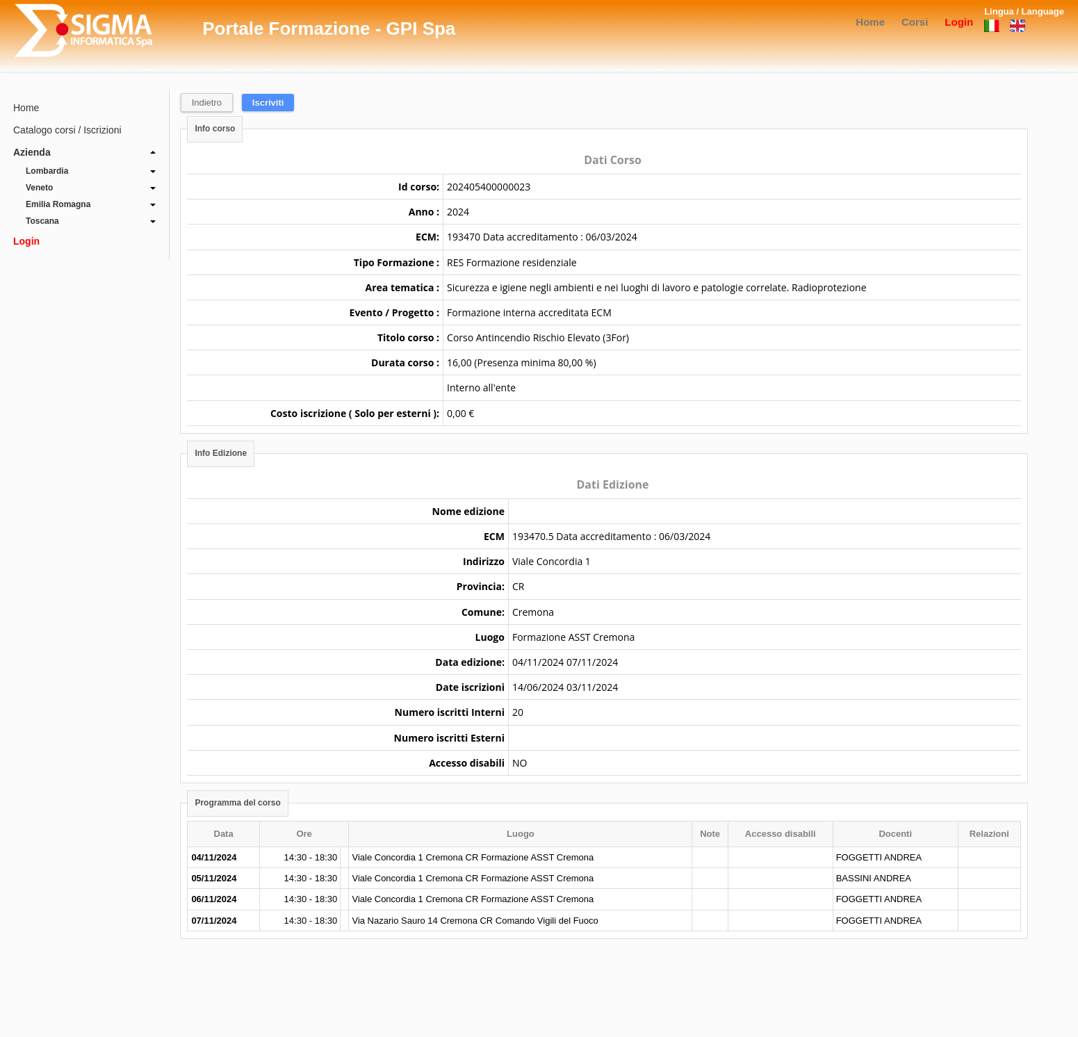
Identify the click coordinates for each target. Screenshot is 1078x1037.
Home (870, 22)
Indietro (207, 102)
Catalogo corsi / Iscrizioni (67, 130)
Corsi (914, 22)
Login (959, 22)
